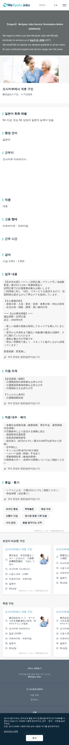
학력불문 (29, 509)
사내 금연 (10, 522)
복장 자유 (46, 509)
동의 (34, 738)
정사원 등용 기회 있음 (36, 516)
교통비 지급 (12, 516)
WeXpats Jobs (34, 675)
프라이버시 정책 (11, 731)
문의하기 (34, 700)
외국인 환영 (12, 509)
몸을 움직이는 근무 (32, 522)
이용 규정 (34, 695)
